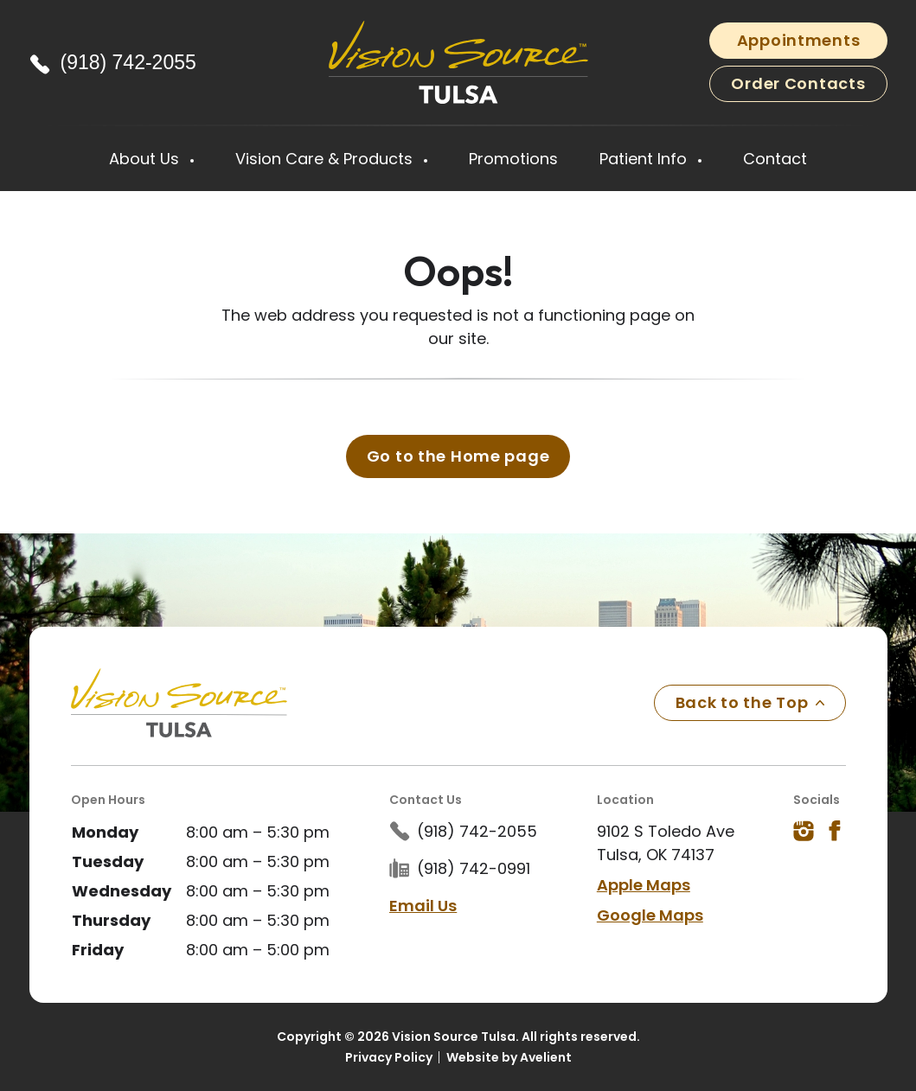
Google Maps (650, 915)
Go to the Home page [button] (458, 456)
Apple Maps (643, 885)
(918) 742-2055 (128, 62)
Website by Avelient (509, 1057)
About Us (146, 158)
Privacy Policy (388, 1057)
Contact (775, 158)
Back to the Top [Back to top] (750, 702)
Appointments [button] (799, 40)
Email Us (423, 905)
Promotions (513, 158)
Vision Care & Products (326, 158)
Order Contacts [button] (798, 83)
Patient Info (645, 158)
